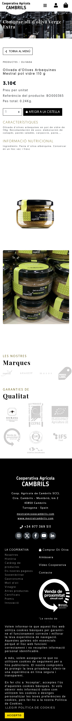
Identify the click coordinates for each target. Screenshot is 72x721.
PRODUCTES (10, 62)
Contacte (45, 573)
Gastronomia (14, 579)
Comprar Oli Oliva (54, 550)
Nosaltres (11, 555)
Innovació (12, 603)
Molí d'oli (12, 583)
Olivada (26, 62)
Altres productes (17, 591)
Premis (9, 599)
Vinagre (10, 587)
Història (10, 559)
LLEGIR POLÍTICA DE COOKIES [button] (30, 707)
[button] (45, 3)
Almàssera (46, 557)
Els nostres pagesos (19, 571)
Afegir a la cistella (43, 112)
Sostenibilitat (14, 575)
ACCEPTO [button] (14, 715)
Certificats (12, 595)
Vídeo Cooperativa (52, 565)
